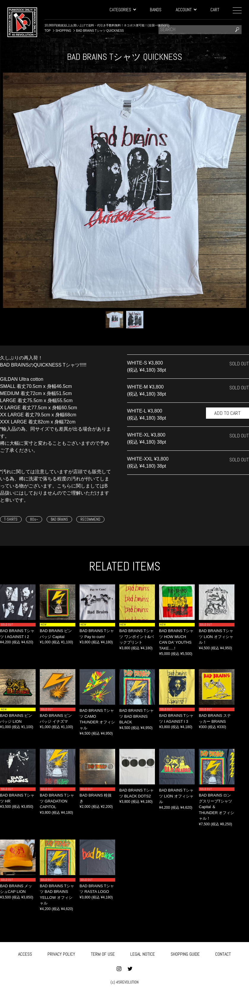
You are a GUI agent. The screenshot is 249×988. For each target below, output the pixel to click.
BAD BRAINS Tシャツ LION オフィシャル (176, 796)
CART (214, 10)
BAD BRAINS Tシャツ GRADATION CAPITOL (57, 801)
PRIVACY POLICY (61, 953)
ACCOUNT (186, 10)
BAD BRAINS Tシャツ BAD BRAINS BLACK (136, 716)
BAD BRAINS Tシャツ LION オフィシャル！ (216, 637)
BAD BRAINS (59, 519)
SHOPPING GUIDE (185, 953)
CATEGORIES (123, 10)
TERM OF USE (103, 953)
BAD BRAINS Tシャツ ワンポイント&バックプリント (136, 637)
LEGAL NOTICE (142, 953)
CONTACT (223, 953)
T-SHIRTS (11, 519)
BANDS (155, 10)
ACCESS (25, 953)
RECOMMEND (90, 519)
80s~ (34, 519)
